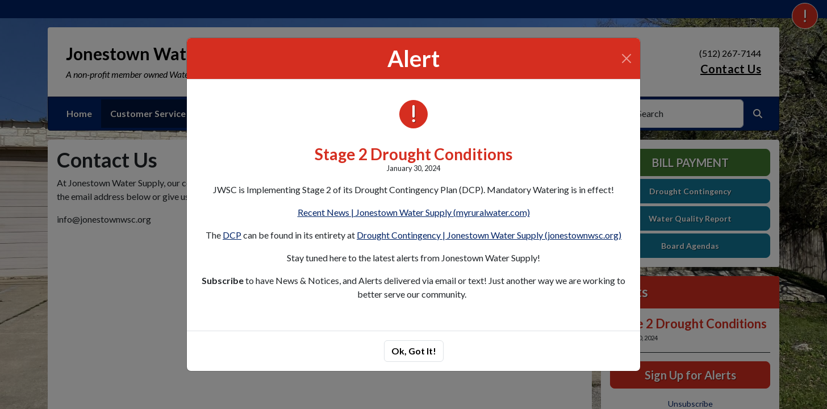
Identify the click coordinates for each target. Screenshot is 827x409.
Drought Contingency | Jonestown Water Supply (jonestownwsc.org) (489, 234)
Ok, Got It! (413, 350)
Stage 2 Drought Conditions (413, 154)
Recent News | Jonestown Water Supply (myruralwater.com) (414, 212)
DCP (232, 234)
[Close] (626, 58)
